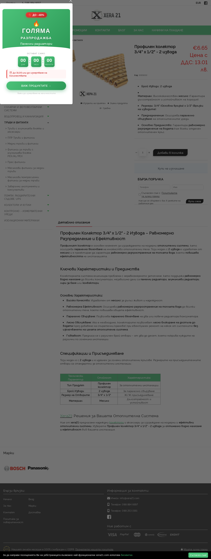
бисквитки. (127, 555)
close (140, 211)
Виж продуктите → (105, 296)
